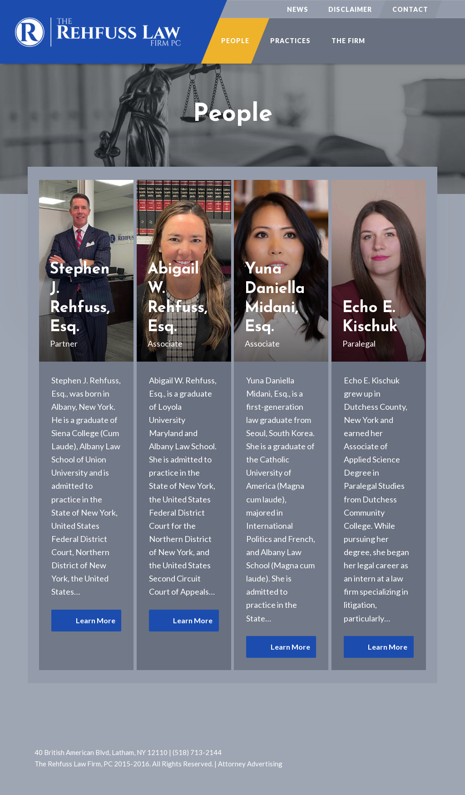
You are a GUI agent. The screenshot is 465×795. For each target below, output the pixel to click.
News (297, 9)
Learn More (95, 620)
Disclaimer (350, 9)
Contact (410, 9)
